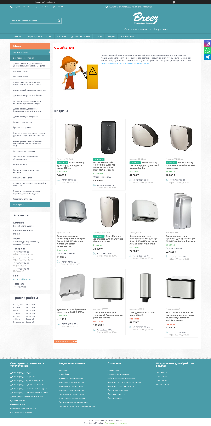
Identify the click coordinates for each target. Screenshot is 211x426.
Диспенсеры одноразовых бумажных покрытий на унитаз (27, 109)
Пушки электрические (118, 390)
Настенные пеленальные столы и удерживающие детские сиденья (29, 134)
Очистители (161, 380)
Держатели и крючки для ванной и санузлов (29, 184)
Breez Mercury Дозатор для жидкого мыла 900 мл (71, 165)
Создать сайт (40, 2)
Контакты (62, 36)
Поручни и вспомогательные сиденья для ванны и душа (26, 192)
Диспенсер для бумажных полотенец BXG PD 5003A (71, 310)
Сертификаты (19, 204)
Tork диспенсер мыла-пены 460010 (142, 314)
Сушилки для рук (21, 71)
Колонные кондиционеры (71, 386)
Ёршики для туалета (22, 127)
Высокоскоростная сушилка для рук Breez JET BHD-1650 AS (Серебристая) (180, 239)
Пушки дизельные (116, 394)
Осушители (161, 376)
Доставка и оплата (80, 36)
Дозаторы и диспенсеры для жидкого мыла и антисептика (27, 83)
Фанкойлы (64, 374)
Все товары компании (23, 57)
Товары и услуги (33, 36)
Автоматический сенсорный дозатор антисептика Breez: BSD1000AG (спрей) (104, 166)
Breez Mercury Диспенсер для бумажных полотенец (180, 165)
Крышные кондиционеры (71, 378)
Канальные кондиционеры (71, 390)
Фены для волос (20, 76)
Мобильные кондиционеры (72, 398)
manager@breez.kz (22, 279)
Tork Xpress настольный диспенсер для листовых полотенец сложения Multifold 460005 (180, 316)
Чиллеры (63, 370)
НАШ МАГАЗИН (127, 36)
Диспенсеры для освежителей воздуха (28, 388)
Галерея (111, 36)
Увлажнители (162, 384)
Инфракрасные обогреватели (122, 378)
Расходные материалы (24, 151)
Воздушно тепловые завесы (121, 386)
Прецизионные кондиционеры (73, 402)
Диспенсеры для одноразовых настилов (29, 392)
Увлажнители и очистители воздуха (26, 171)
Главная (17, 36)
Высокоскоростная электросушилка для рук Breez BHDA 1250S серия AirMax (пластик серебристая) (71, 241)
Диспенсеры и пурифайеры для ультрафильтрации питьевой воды (27, 143)
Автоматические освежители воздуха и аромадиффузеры (27, 102)
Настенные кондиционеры (71, 394)
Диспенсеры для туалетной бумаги (26, 380)
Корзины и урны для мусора (23, 408)
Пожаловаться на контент (116, 423)
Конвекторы (113, 370)
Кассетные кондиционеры (71, 382)
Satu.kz (119, 420)
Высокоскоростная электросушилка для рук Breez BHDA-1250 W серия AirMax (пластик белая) (144, 240)
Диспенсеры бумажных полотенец (29, 90)
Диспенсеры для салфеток (25, 116)
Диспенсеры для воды (20, 372)
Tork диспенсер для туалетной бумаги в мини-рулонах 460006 (108, 315)
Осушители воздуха (22, 177)
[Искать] (59, 21)
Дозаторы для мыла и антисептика (26, 396)
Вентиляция (161, 372)
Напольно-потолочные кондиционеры (77, 406)
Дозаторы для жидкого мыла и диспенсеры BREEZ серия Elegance (29, 64)
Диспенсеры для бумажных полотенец (28, 384)
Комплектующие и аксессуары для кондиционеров (125, 63)
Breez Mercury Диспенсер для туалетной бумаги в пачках (108, 239)
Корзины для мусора (22, 122)
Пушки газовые (115, 398)
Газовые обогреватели (118, 374)
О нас (49, 36)
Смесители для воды (22, 199)
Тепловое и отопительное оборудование (25, 157)
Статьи (98, 36)
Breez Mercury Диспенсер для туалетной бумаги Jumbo (144, 165)
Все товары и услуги (65, 341)
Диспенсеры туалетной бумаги (27, 95)
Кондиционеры (20, 164)
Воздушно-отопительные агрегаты (124, 382)
